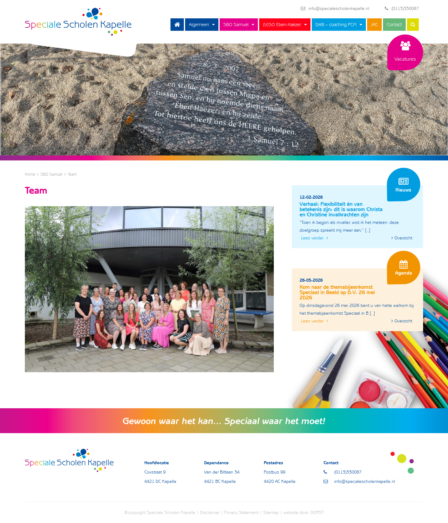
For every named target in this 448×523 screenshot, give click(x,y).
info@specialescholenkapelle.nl (335, 8)
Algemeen (199, 24)
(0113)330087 (402, 8)
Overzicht (401, 237)
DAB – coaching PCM (336, 24)
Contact (394, 24)
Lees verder (314, 237)
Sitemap (271, 512)
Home (177, 24)
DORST (317, 512)
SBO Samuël (236, 24)
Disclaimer (210, 512)
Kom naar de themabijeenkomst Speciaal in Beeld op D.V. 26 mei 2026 (337, 292)
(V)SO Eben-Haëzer (282, 24)
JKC (374, 24)
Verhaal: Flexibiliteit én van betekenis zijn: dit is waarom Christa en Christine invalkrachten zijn (341, 209)
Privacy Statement (241, 512)
